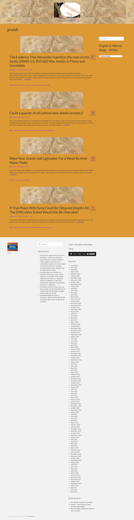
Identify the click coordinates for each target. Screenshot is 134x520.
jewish (32, 85)
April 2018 (74, 471)
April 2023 (74, 345)
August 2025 (75, 286)
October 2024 (75, 307)
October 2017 (75, 481)
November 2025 (76, 280)
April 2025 (74, 295)
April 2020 (74, 420)
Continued (27, 79)
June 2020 (74, 416)
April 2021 (74, 395)
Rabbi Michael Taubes (49, 130)
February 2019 (75, 450)
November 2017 (76, 479)
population (28, 227)
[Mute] (88, 254)
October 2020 (75, 408)
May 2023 (74, 343)
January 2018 (75, 475)
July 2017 (74, 488)
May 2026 (74, 267)
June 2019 (74, 441)
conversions (27, 85)
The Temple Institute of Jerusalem (82, 502)
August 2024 (75, 311)
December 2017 (76, 477)
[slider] (79, 253)
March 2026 (74, 272)
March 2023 (74, 347)
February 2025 (75, 299)
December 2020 (76, 404)
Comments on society (22, 69)
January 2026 (75, 276)
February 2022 (75, 374)
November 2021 (76, 381)
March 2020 (74, 423)
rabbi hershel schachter (39, 85)
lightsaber (27, 180)
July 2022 (74, 364)
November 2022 (76, 355)
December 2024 (76, 303)
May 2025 (74, 293)
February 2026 (75, 274)
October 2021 (75, 383)
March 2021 (74, 397)
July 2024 (74, 314)
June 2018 (74, 467)
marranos (23, 130)
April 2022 (74, 370)
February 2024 (75, 324)
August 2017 (75, 485)
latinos (18, 130)
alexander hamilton (15, 85)
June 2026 (74, 265)
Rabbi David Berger (30, 130)
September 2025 (76, 284)
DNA (12, 130)
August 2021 (75, 387)
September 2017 (76, 483)
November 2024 (76, 305)
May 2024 (74, 318)
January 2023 (75, 351)
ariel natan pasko (15, 180)
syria (51, 227)
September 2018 (76, 460)
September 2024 (76, 309)
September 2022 (76, 360)
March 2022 (74, 372)
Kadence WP (32, 516)
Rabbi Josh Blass (39, 130)
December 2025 (76, 278)
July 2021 (74, 389)
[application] (82, 254)
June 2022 (74, 366)
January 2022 (75, 376)
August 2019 (75, 437)
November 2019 (76, 431)
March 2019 (74, 448)
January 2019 (75, 452)
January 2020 (75, 427)
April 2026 (74, 270)
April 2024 (74, 320)
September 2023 (76, 335)
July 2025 (74, 288)
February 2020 (75, 425)
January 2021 (75, 402)
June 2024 (74, 316)
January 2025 (75, 301)
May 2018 (74, 469)
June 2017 (74, 490)
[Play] (71, 254)
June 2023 (74, 341)
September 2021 (76, 385)
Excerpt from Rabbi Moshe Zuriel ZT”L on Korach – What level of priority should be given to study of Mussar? (52, 258)
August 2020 (75, 412)
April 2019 (74, 446)
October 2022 (75, 358)
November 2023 (76, 330)
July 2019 (74, 439)
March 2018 (74, 473)
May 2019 (74, 444)
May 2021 (74, 393)
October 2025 (75, 282)
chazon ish (15, 227)
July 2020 (74, 414)
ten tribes (48, 85)
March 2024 (74, 322)
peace (23, 227)
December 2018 (76, 454)
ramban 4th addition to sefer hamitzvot (40, 227)
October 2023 (75, 332)
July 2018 (74, 464)
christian (22, 85)
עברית (9, 253)
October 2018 (75, 458)
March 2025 (74, 297)
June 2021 (74, 391)
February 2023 (75, 349)
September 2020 (76, 410)
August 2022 (75, 362)
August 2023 (75, 337)
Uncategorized (20, 117)
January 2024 (75, 326)
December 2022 (76, 353)
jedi (20, 180)
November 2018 (76, 456)
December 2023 (76, 328)
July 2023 (74, 339)
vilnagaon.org (72, 18)
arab (12, 227)
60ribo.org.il (72, 21)
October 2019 (75, 433)
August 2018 (75, 462)
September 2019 (76, 435)
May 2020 (74, 418)
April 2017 (74, 492)
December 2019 (76, 429)
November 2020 (76, 406)
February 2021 (75, 400)
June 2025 (74, 290)
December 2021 (76, 379)
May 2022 (74, 368)
